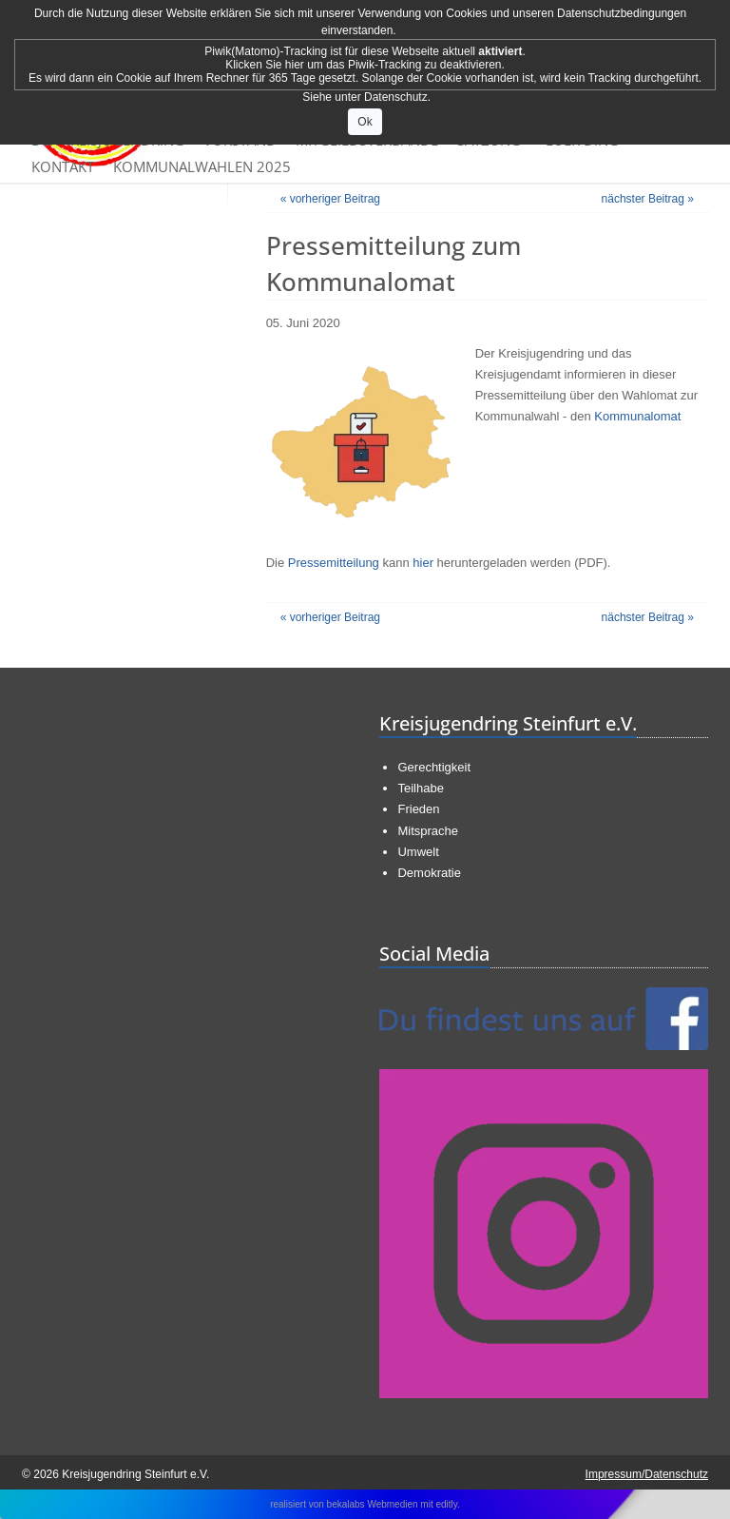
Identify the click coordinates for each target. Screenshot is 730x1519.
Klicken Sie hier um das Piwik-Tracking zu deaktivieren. (365, 64)
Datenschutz (396, 97)
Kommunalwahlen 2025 (202, 166)
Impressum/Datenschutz (647, 1474)
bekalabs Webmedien (372, 1504)
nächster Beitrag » (648, 198)
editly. (447, 1504)
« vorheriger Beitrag (330, 198)
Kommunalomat (637, 416)
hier (423, 562)
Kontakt (62, 166)
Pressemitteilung (333, 562)
